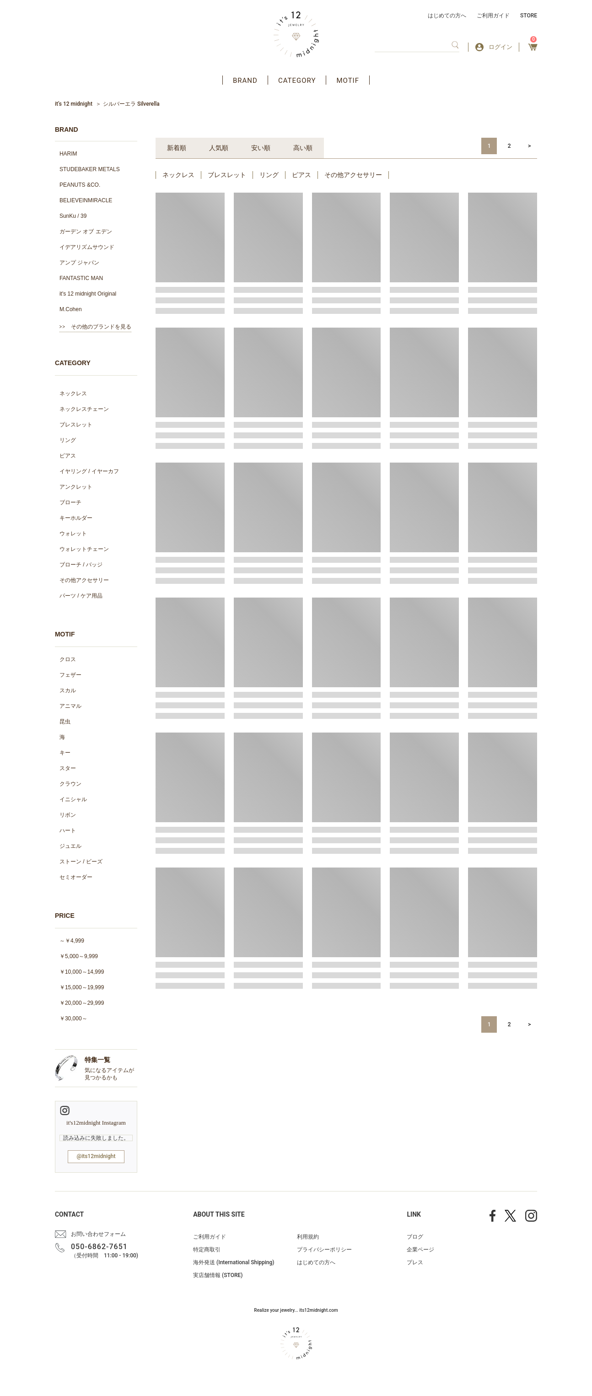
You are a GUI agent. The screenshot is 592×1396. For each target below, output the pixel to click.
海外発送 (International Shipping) (233, 1262)
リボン (67, 815)
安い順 (260, 147)
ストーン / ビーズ (80, 861)
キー (64, 752)
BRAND (245, 80)
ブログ (415, 1237)
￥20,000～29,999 (81, 1003)
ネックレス (73, 393)
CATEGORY (297, 80)
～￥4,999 (71, 941)
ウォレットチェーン (84, 549)
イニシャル (73, 799)
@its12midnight (95, 1156)
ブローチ (70, 502)
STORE (528, 15)
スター (67, 768)
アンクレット (75, 487)
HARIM (68, 154)
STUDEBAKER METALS (89, 169)
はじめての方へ (447, 15)
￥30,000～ (73, 1018)
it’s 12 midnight (73, 104)
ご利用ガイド (493, 15)
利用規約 (308, 1237)
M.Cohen (70, 309)
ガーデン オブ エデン (85, 231)
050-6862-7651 (99, 1246)
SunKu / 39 (72, 216)
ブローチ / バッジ (80, 564)
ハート (67, 830)
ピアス (67, 456)
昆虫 (64, 721)
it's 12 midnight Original (87, 294)
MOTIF (347, 80)
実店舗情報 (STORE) (217, 1275)
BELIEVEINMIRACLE (85, 200)
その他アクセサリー (84, 580)
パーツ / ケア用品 (80, 596)
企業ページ (420, 1249)
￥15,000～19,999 (81, 987)
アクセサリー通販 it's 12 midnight (296, 34)
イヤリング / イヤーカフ (89, 471)
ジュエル (70, 846)
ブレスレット (75, 424)
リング (67, 440)
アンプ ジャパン (79, 262)
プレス (415, 1262)
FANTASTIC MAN (81, 278)
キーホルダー (75, 518)
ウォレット (73, 533)
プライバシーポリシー (324, 1249)
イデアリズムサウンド (86, 247)
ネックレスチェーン (84, 409)
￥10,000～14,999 (81, 972)
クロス (67, 659)
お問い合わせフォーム (98, 1234)
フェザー (70, 675)
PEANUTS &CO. (79, 185)
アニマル (70, 706)
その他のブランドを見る (101, 326)
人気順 (218, 147)
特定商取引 (207, 1249)
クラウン (70, 784)
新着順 (176, 147)
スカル (67, 690)
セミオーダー (75, 877)
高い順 (302, 147)
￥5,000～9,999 (78, 956)
